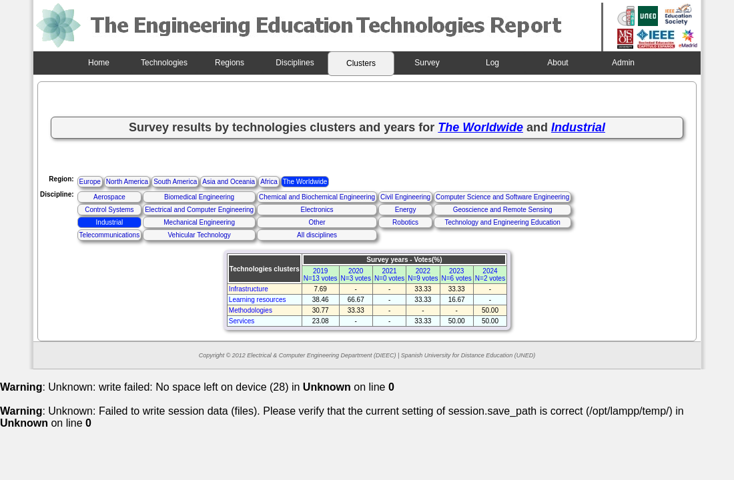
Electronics (317, 209)
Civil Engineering (405, 197)
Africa (269, 181)
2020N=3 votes (356, 274)
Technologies (164, 62)
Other (317, 222)
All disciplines (317, 235)
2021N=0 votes (389, 274)
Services (241, 321)
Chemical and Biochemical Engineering (317, 197)
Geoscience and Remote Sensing (503, 209)
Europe (90, 181)
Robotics (405, 222)
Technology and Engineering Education (502, 222)
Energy (405, 209)
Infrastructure (248, 289)
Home (98, 62)
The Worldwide (305, 181)
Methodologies (250, 310)
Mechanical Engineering (199, 222)
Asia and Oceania (228, 181)
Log (492, 62)
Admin (623, 62)
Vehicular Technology (198, 235)
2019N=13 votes (321, 274)
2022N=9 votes (423, 274)
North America (127, 181)
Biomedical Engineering (199, 197)
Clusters (361, 63)
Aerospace (109, 197)
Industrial (109, 222)
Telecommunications (109, 235)
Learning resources (257, 299)
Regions (229, 62)
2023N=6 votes (457, 274)
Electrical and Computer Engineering (199, 209)
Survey (426, 62)
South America (175, 181)
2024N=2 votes (490, 274)
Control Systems (109, 209)
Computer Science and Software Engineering (502, 197)
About (557, 62)
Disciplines (295, 62)
